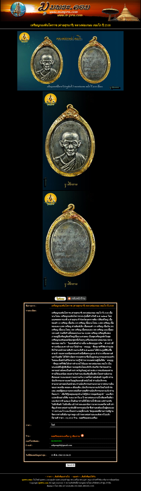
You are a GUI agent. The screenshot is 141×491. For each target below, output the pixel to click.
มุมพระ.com (43, 483)
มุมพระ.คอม (27, 480)
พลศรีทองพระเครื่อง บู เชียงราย (67, 436)
